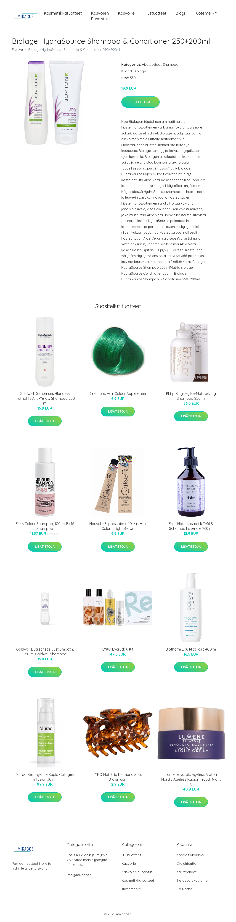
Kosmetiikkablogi (190, 855)
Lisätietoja (140, 102)
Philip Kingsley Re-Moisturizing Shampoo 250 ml (191, 396)
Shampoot (171, 64)
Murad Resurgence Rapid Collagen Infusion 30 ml (45, 777)
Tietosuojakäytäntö (192, 880)
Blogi (180, 13)
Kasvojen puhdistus (100, 16)
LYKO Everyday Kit (117, 649)
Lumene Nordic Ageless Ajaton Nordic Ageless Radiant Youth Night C (191, 779)
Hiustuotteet (155, 13)
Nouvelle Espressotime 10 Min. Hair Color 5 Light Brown (118, 526)
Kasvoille (126, 13)
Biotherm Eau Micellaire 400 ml (191, 649)
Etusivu (17, 49)
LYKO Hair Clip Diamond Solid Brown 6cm (117, 777)
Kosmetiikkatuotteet (63, 13)
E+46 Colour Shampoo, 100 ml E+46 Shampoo (45, 526)
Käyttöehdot (186, 872)
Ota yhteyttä (186, 863)
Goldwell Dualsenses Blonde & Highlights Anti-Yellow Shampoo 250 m (45, 398)
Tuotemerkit (205, 13)
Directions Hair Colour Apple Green (118, 393)
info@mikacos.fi (79, 875)
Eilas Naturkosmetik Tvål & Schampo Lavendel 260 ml (191, 526)
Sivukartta (184, 889)
